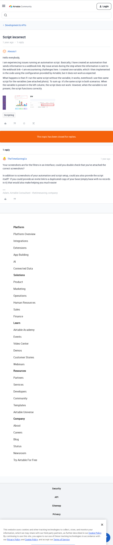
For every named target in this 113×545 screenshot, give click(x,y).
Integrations (20, 241)
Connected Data (23, 268)
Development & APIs (15, 25)
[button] (4, 7)
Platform (18, 227)
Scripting (9, 115)
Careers (17, 432)
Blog (16, 439)
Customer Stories (23, 357)
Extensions (19, 248)
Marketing (19, 289)
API (56, 497)
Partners (18, 378)
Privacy (57, 514)
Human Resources (24, 302)
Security (56, 488)
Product (18, 282)
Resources (19, 371)
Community (20, 398)
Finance (18, 316)
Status (17, 446)
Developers (19, 391)
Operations (19, 296)
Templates (19, 405)
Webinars (18, 364)
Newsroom (19, 453)
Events (17, 337)
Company (19, 419)
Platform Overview (24, 234)
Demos (17, 350)
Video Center (21, 343)
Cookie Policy (95, 538)
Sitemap (56, 505)
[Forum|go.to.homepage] (20, 6)
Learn (16, 323)
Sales (16, 309)
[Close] (102, 530)
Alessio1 (12, 51)
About (17, 425)
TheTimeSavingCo (17, 158)
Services (18, 384)
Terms (56, 522)
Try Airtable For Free (25, 460)
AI (14, 261)
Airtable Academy (24, 330)
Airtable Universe (23, 412)
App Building (21, 255)
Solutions (19, 275)
